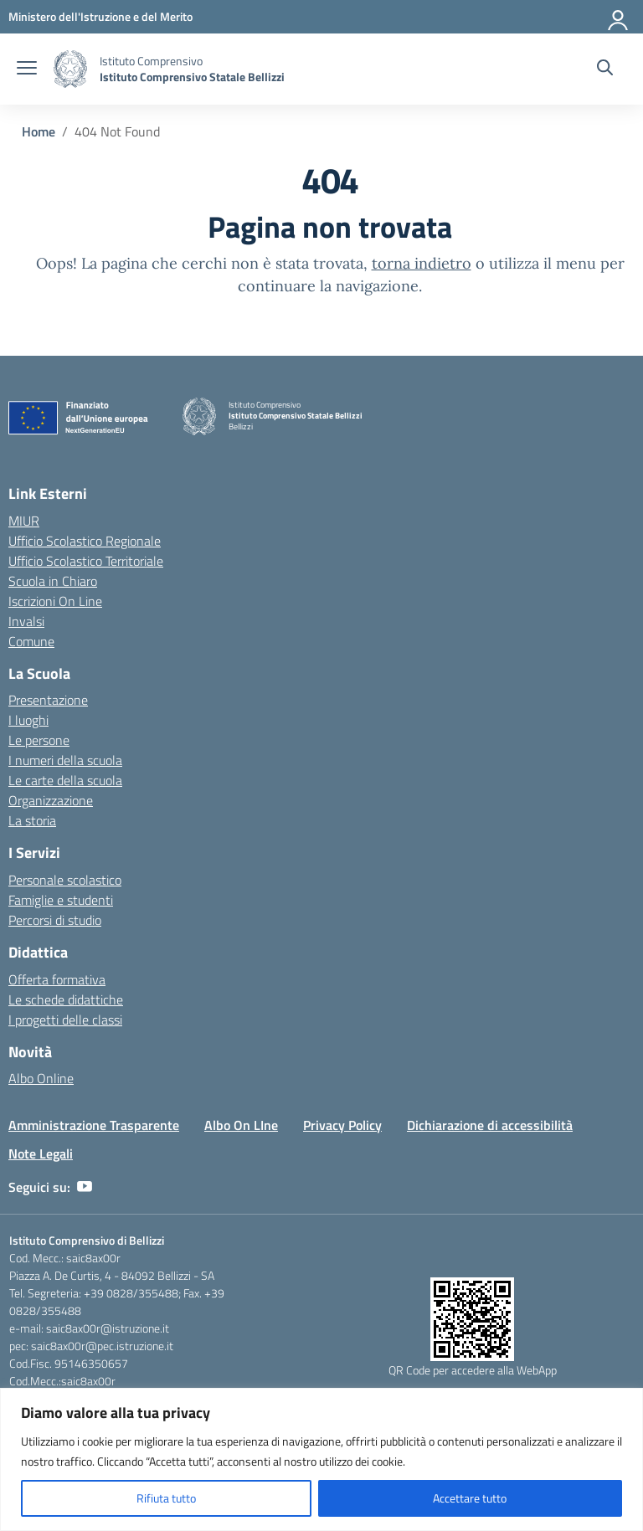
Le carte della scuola (65, 780)
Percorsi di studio (54, 920)
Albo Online (41, 1078)
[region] (321, 1459)
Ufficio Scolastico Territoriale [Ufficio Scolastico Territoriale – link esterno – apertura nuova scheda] (85, 561)
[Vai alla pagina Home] (38, 131)
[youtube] (84, 1186)
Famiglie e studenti (60, 900)
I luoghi (28, 720)
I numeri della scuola (65, 760)
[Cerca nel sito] (605, 69)
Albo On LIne (241, 1125)
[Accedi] (619, 17)
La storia (32, 820)
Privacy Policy (342, 1125)
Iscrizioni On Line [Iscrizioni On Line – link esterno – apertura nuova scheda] (55, 601)
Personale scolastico (64, 880)
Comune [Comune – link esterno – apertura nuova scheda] (31, 641)
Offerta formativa (56, 979)
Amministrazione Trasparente (93, 1125)
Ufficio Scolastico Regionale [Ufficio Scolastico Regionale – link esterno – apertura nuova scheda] (84, 541)
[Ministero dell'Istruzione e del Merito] (100, 16)
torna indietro (421, 263)
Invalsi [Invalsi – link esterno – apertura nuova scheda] (26, 621)
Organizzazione (50, 800)
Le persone (38, 740)
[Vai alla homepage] (70, 69)
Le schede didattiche (65, 999)
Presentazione (48, 700)
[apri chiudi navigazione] (27, 69)
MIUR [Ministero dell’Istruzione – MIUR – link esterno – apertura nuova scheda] (23, 521)
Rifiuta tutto (166, 1498)
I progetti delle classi (65, 1020)
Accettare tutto (470, 1498)
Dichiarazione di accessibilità (490, 1125)
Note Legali (40, 1153)
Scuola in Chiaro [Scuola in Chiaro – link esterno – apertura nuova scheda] (52, 581)
